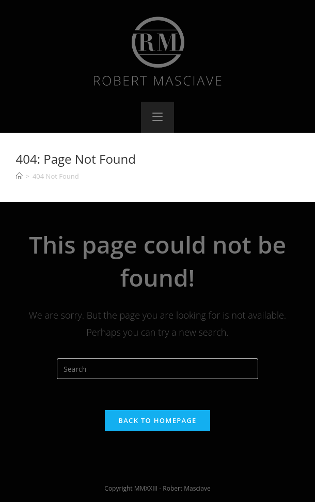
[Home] (19, 176)
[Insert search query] (157, 368)
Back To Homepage (157, 420)
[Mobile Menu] (157, 117)
